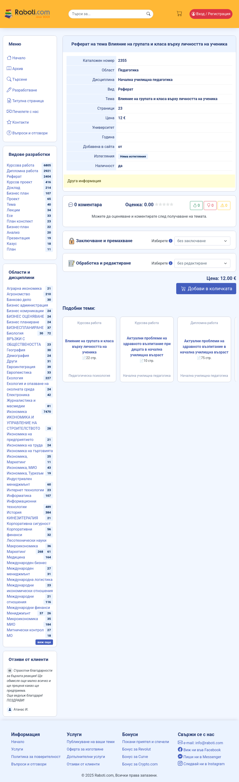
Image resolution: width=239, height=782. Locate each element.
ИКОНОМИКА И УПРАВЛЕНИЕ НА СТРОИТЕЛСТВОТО (23, 423)
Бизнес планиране (23, 322)
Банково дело (19, 299)
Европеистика (19, 372)
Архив (15, 68)
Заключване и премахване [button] (100, 241)
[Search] (110, 14)
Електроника (18, 395)
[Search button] (148, 14)
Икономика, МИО (22, 467)
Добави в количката (206, 288)
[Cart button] (179, 13)
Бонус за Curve (135, 756)
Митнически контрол (25, 630)
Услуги (17, 749)
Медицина (16, 557)
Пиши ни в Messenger (199, 757)
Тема (11, 204)
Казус (12, 243)
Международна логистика (30, 579)
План (11, 249)
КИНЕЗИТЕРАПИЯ (22, 518)
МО (10, 635)
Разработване (22, 90)
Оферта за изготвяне (85, 749)
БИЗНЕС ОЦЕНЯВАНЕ (25, 316)
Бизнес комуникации (25, 311)
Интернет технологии (25, 490)
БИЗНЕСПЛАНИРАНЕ (25, 327)
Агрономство (18, 294)
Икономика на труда (25, 445)
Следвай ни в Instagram (201, 764)
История (14, 512)
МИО (11, 624)
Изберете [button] (161, 241)
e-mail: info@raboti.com (200, 743)
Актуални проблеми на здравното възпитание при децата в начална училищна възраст (147, 346)
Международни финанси (28, 607)
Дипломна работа (22, 171)
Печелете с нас (23, 111)
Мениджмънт (19, 613)
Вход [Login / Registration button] (211, 14)
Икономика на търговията (30, 451)
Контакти (18, 122)
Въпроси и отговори (27, 133)
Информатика (19, 495)
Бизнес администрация (27, 305)
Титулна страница (25, 100)
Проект (13, 199)
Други (12, 361)
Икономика (17, 411)
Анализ (13, 232)
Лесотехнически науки (26, 540)
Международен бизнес (27, 563)
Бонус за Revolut (136, 749)
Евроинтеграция (21, 367)
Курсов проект (19, 182)
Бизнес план (18, 193)
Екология (15, 378)
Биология (15, 333)
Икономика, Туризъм (25, 473)
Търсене (17, 79)
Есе (10, 215)
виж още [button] (44, 642)
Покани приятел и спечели (145, 742)
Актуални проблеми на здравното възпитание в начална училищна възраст (204, 346)
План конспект (20, 221)
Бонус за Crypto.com (140, 764)
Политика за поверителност (35, 756)
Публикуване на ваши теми (91, 742)
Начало (16, 57)
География (16, 350)
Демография (18, 355)
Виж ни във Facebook (199, 750)
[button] (93, 205)
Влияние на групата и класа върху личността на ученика (89, 346)
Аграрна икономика (24, 288)
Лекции (13, 210)
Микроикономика (22, 619)
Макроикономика (22, 546)
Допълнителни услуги (86, 756)
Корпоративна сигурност (28, 523)
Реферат (14, 176)
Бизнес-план (18, 227)
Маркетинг (16, 551)
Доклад (13, 187)
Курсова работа (20, 165)
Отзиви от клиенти (83, 764)
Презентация (18, 238)
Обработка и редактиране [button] (99, 263)
